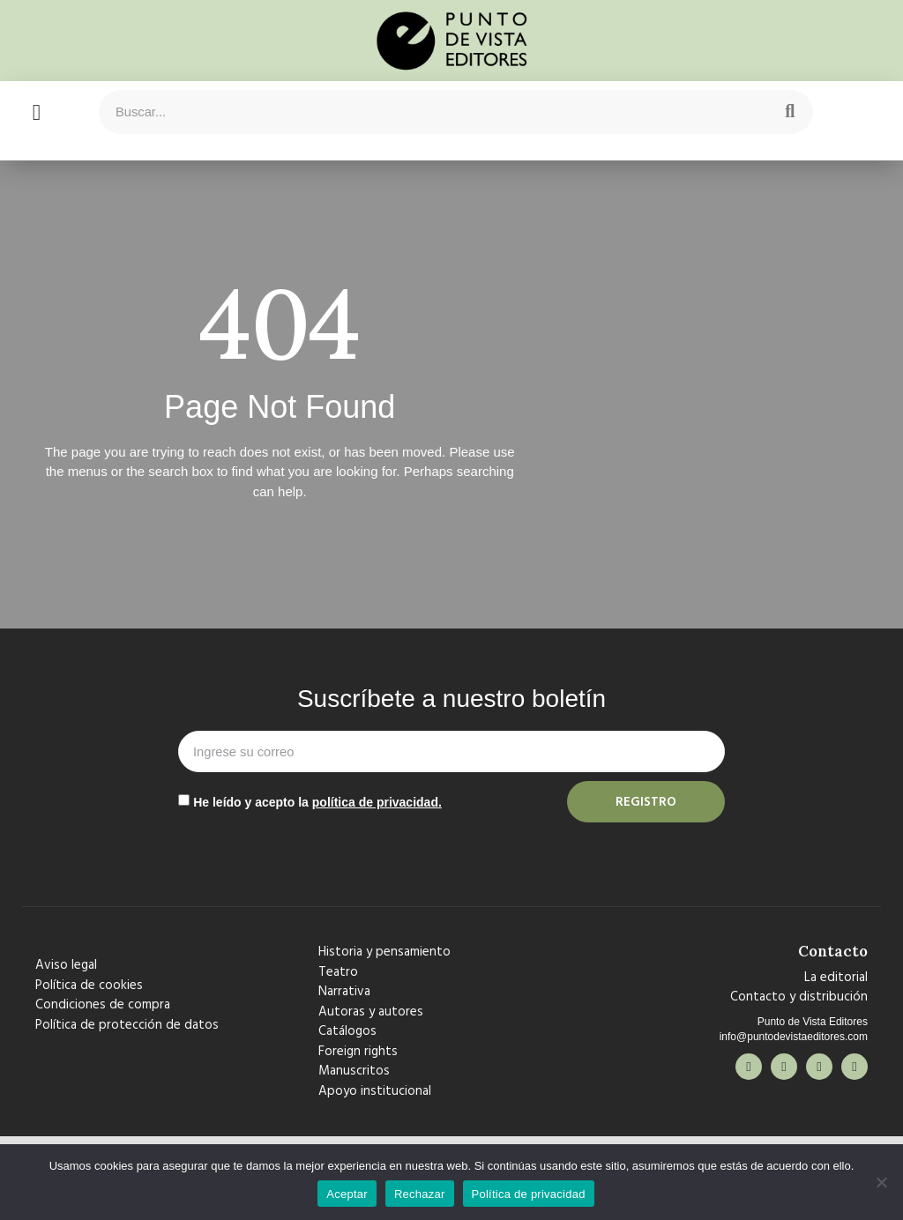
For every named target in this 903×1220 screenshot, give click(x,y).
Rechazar (419, 1194)
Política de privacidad (529, 1194)
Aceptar (347, 1194)
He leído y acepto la (317, 802)
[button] (36, 112)
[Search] (790, 112)
